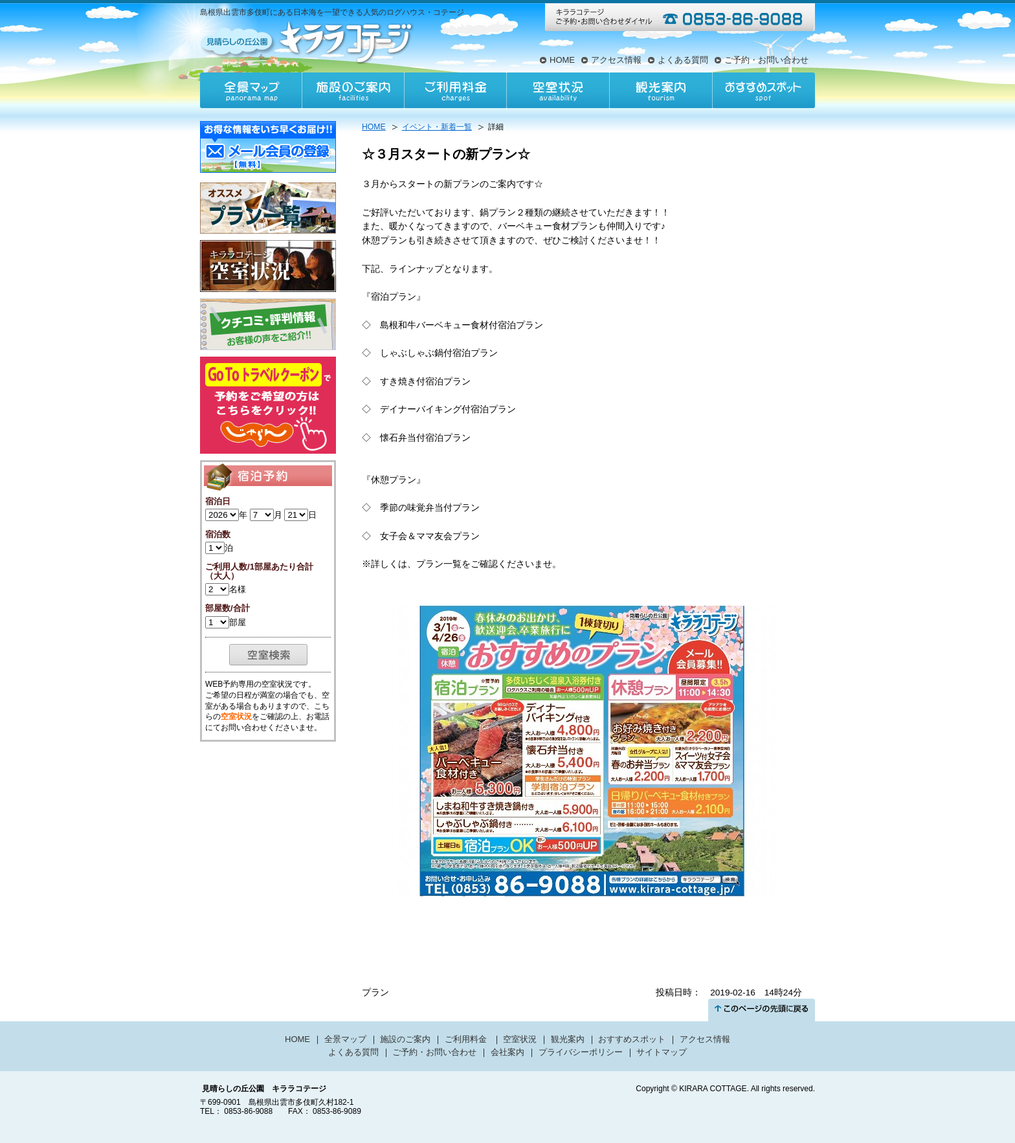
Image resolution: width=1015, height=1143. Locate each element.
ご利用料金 (456, 90)
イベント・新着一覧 (437, 126)
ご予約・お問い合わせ (766, 60)
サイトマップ (661, 1052)
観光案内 (660, 90)
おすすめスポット (763, 90)
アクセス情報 (616, 60)
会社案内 (507, 1052)
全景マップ (251, 90)
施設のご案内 (353, 90)
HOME (562, 60)
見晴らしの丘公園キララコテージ (308, 41)
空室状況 (558, 90)
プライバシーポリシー (581, 1052)
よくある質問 (683, 60)
